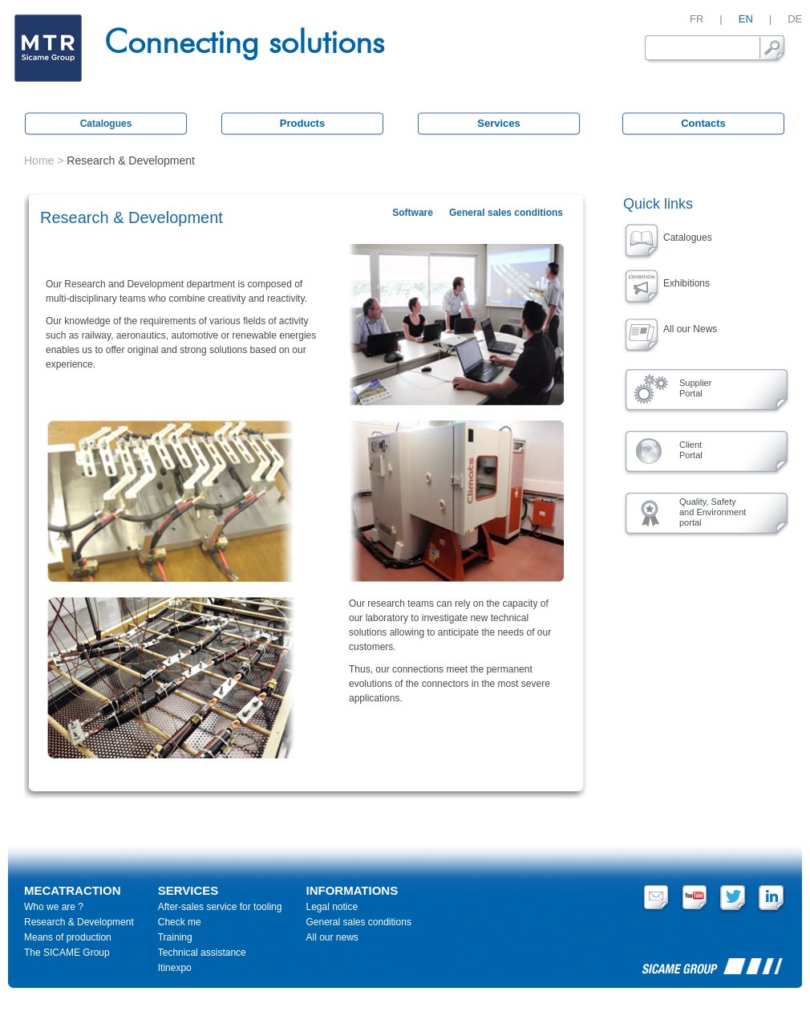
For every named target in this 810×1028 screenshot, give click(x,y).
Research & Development (79, 922)
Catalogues (106, 123)
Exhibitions (686, 283)
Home (39, 160)
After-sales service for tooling (220, 906)
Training (175, 937)
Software (412, 212)
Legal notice (332, 906)
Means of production (67, 937)
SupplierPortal (695, 388)
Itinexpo (175, 967)
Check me (179, 922)
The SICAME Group (67, 952)
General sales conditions (506, 212)
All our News (690, 329)
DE (795, 19)
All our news (332, 937)
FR (696, 19)
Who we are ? (53, 906)
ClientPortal (691, 450)
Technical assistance (202, 952)
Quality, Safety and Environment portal (712, 512)
